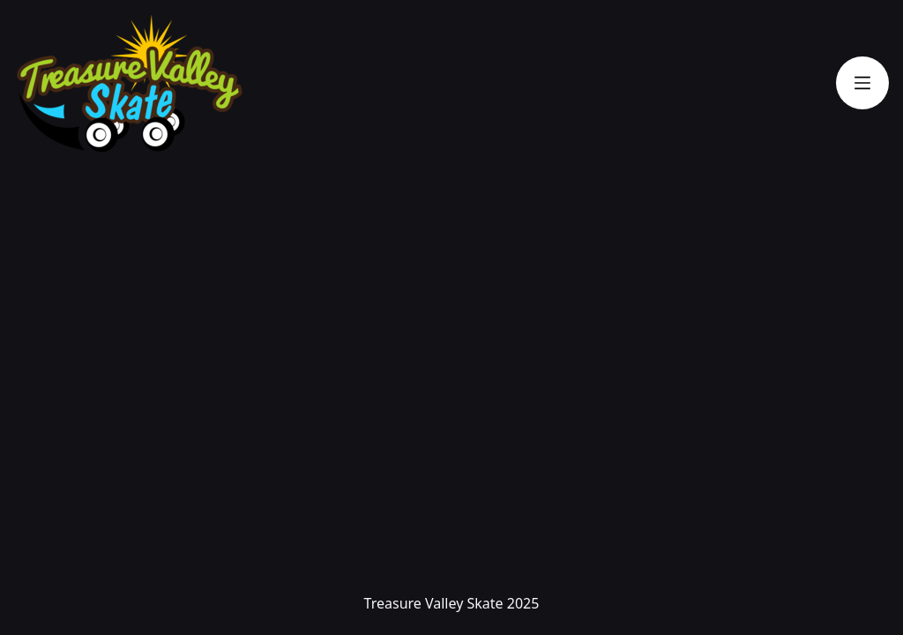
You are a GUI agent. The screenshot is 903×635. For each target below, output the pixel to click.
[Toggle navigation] (862, 82)
